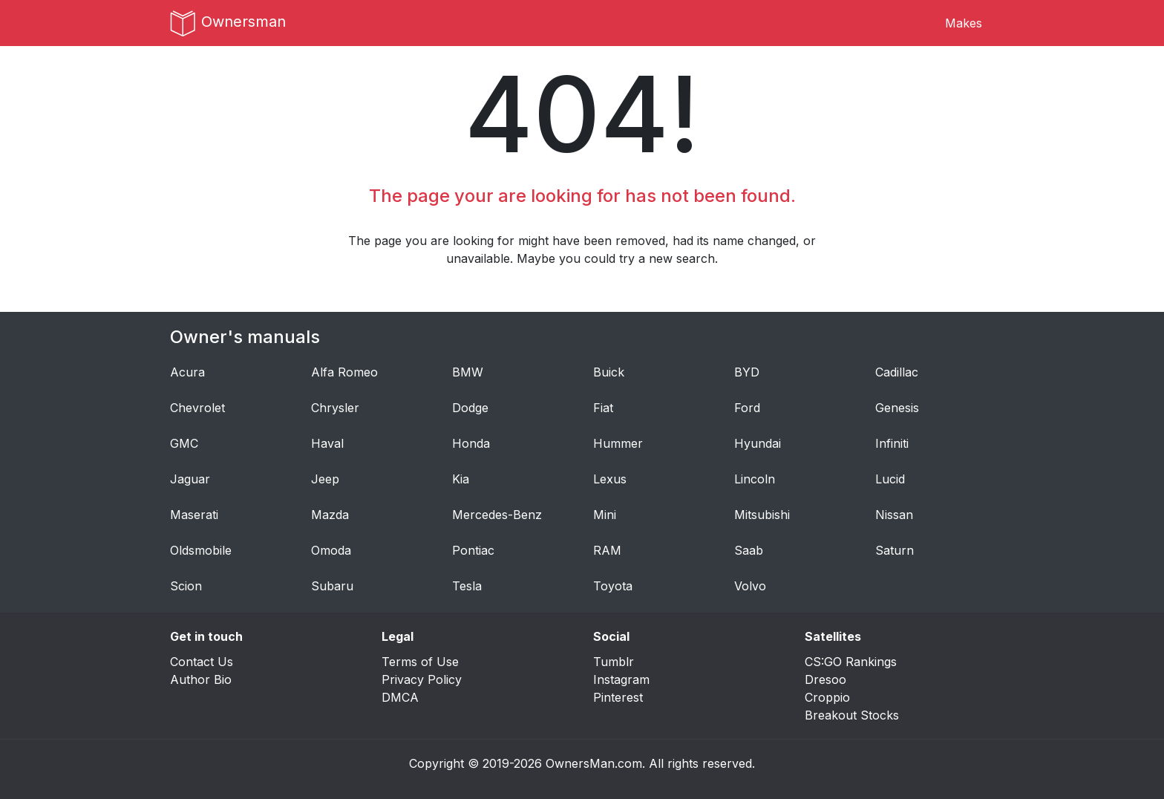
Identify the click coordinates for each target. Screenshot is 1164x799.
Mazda (330, 514)
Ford (747, 407)
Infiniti (892, 443)
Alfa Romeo (344, 372)
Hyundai (757, 443)
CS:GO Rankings (851, 661)
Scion (186, 585)
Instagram (621, 679)
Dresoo (825, 679)
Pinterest (618, 697)
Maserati (194, 514)
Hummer (618, 443)
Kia (460, 479)
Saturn (894, 550)
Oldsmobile (201, 550)
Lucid (890, 479)
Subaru (332, 585)
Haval (327, 443)
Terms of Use (420, 661)
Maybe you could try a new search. (617, 258)
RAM (607, 550)
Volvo (750, 585)
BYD (746, 372)
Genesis (897, 407)
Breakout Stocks (852, 715)
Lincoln (754, 479)
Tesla (467, 585)
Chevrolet (197, 407)
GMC (184, 443)
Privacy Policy (422, 679)
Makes (963, 23)
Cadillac (896, 372)
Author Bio (201, 679)
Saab (748, 550)
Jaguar (190, 479)
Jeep (325, 479)
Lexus (610, 479)
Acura (187, 372)
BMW (467, 372)
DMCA (400, 697)
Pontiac (473, 550)
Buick (608, 372)
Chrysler (335, 407)
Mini (604, 514)
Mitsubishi (762, 514)
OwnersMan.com (594, 763)
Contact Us (201, 661)
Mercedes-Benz (497, 514)
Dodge (470, 407)
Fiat (603, 407)
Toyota (612, 585)
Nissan (894, 514)
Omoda (331, 550)
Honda (471, 443)
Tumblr (613, 661)
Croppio (827, 697)
